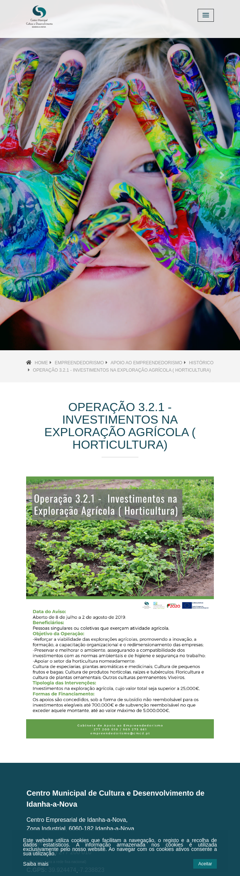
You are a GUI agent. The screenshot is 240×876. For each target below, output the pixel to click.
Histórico (201, 362)
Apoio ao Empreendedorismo (146, 362)
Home (41, 362)
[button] (18, 175)
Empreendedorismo (79, 362)
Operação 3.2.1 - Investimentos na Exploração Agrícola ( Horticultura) (122, 370)
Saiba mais (36, 864)
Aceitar (205, 863)
